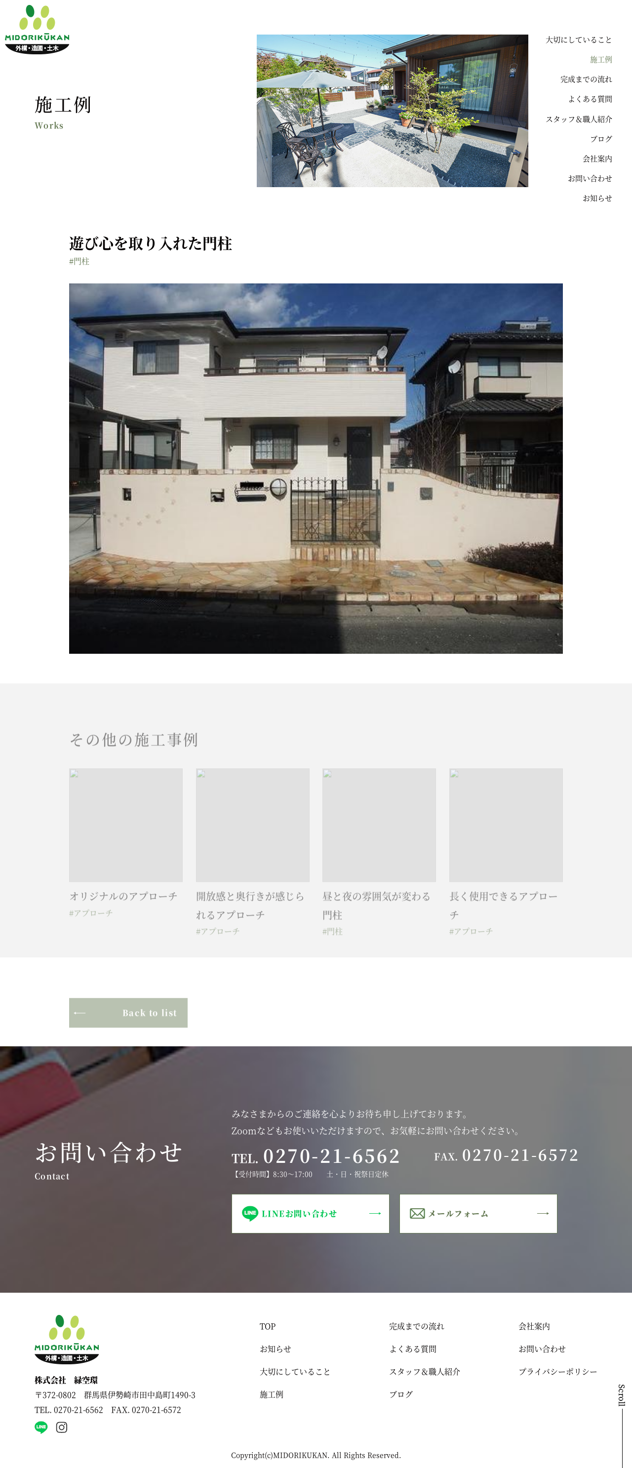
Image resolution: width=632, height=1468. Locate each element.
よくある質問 (590, 98)
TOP (268, 1326)
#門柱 (79, 261)
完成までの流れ (586, 79)
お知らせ (597, 198)
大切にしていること (579, 39)
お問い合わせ (590, 178)
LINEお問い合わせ (299, 1213)
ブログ (601, 138)
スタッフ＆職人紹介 (579, 119)
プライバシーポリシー (557, 1371)
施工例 (601, 59)
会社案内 (597, 158)
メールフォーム (458, 1213)
